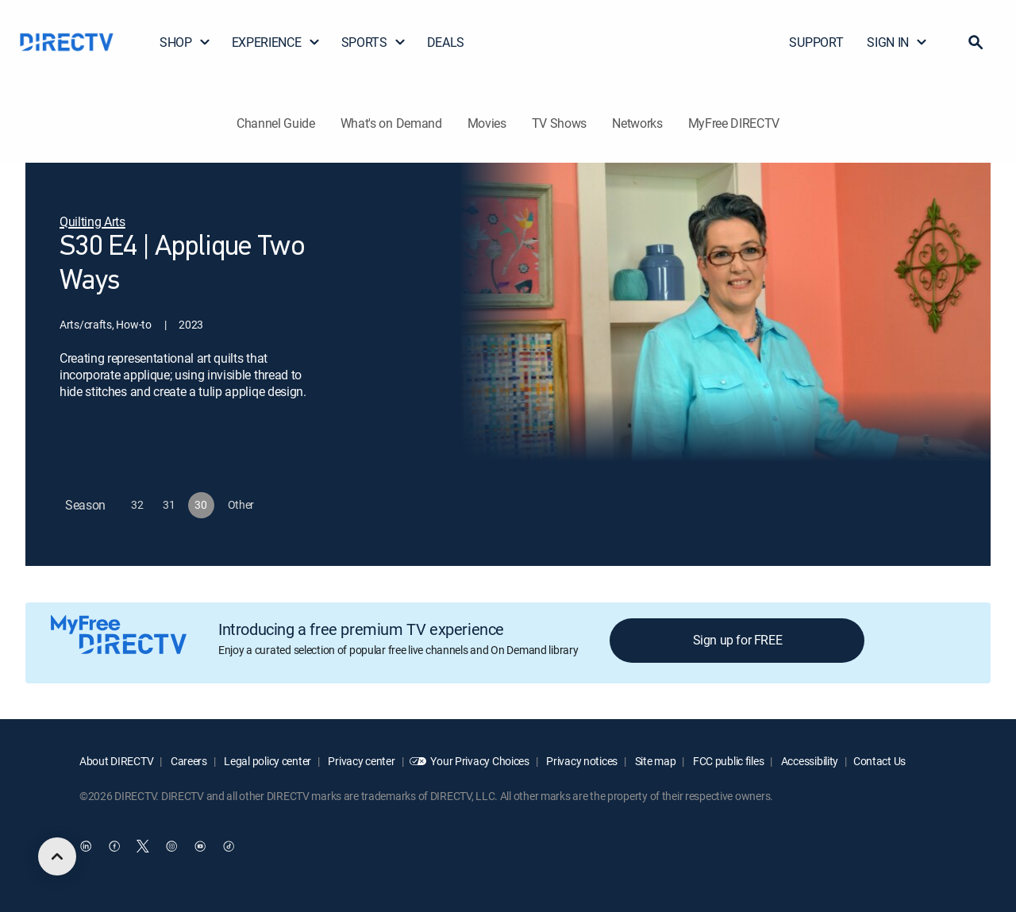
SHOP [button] (185, 42)
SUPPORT (816, 42)
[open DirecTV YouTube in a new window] (200, 846)
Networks (637, 123)
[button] (975, 42)
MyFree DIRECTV (734, 123)
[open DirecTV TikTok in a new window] (228, 846)
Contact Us (879, 760)
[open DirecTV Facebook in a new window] (114, 846)
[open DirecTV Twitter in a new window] (143, 846)
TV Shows (559, 123)
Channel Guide (276, 123)
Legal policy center (266, 760)
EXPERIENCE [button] (276, 42)
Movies (487, 123)
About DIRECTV (116, 760)
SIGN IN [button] (897, 42)
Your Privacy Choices (479, 760)
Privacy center (360, 760)
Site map (654, 760)
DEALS (445, 42)
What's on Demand (391, 123)
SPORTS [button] (373, 42)
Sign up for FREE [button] (738, 639)
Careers (187, 760)
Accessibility (808, 760)
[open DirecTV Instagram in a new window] (171, 846)
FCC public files (727, 760)
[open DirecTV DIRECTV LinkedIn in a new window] (85, 846)
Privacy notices (581, 760)
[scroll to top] (57, 856)
